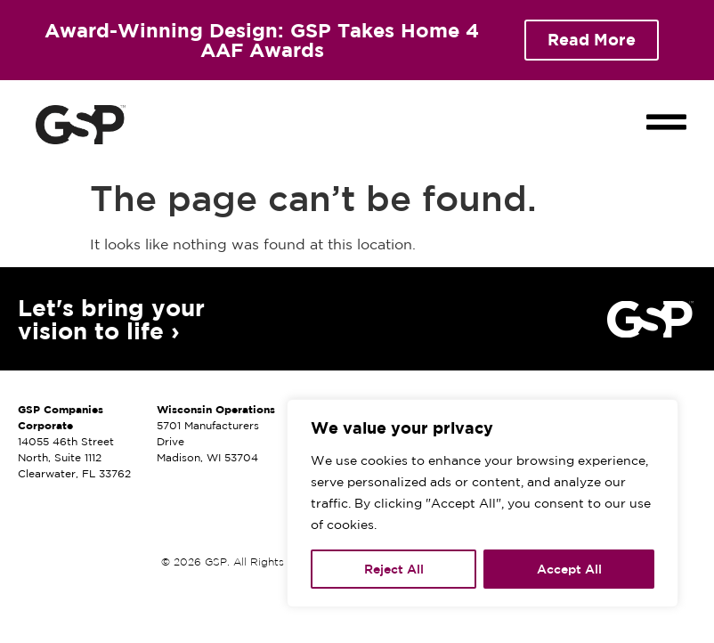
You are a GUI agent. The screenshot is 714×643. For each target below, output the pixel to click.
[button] (667, 107)
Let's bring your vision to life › (111, 319)
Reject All (394, 569)
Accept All (569, 569)
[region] (482, 503)
